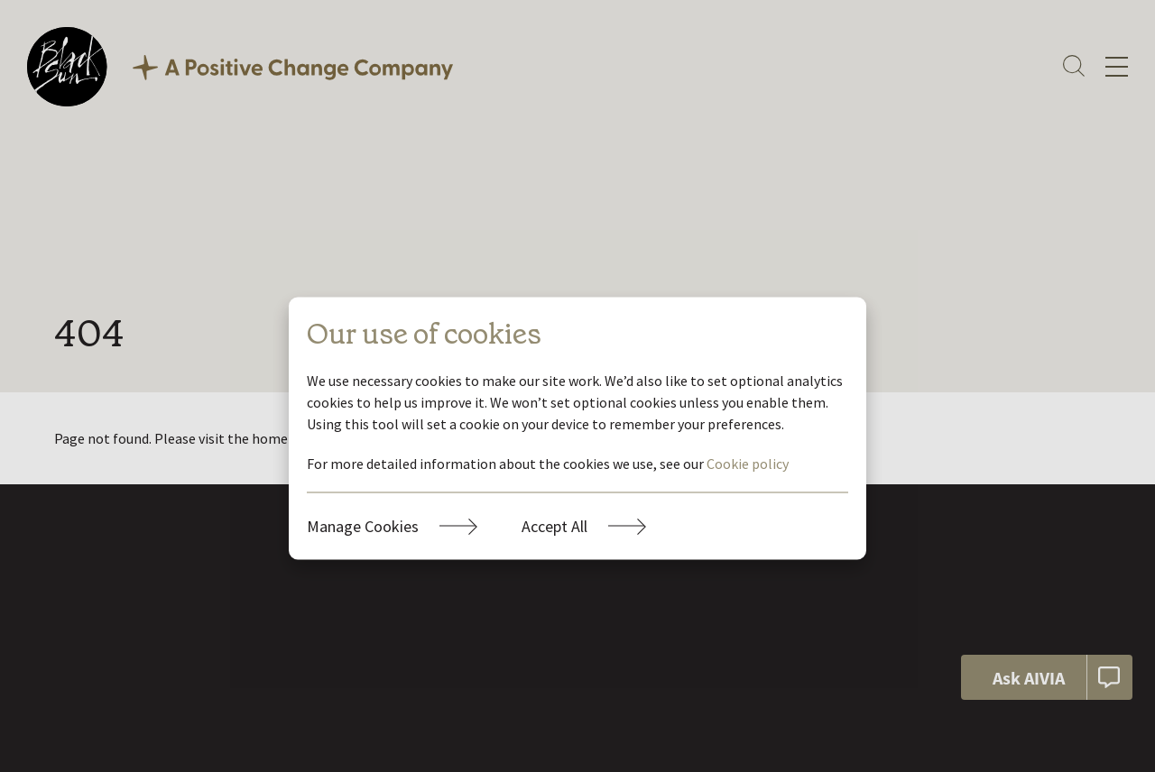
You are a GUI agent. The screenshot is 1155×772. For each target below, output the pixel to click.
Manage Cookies (363, 526)
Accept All (554, 526)
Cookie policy (748, 464)
